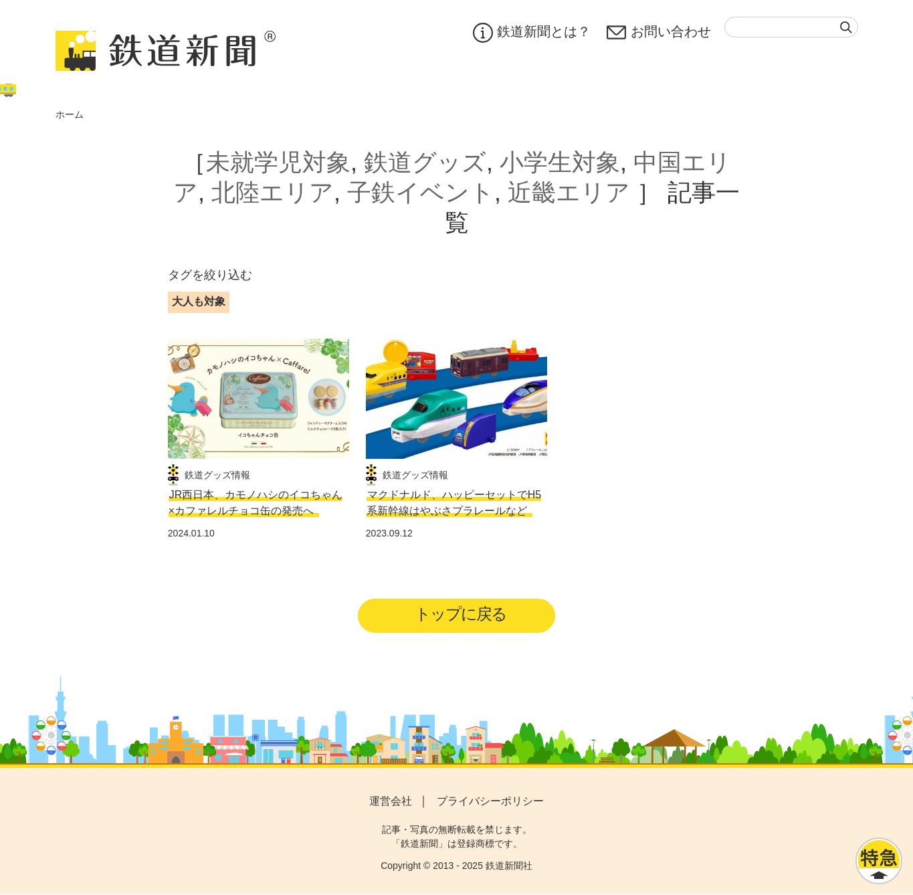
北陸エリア (272, 192)
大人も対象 (198, 301)
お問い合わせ (659, 33)
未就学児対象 (278, 162)
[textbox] (791, 27)
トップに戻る (460, 614)
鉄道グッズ (425, 162)
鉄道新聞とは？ (532, 33)
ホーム (70, 114)
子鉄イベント (420, 192)
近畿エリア (569, 192)
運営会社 (390, 801)
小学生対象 (560, 162)
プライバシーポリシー (490, 801)
